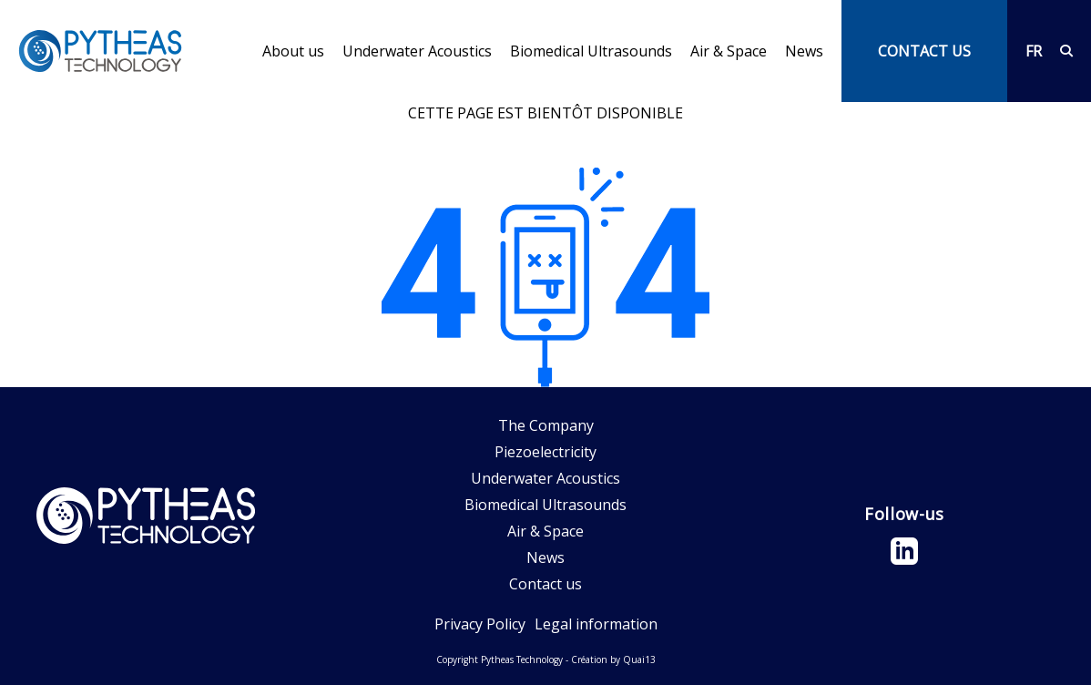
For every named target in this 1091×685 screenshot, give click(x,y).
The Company (546, 425)
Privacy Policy (479, 624)
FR (1033, 51)
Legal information (596, 624)
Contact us (545, 584)
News (804, 51)
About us (293, 51)
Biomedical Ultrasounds (591, 51)
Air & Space (728, 51)
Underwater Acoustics (417, 51)
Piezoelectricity (545, 452)
